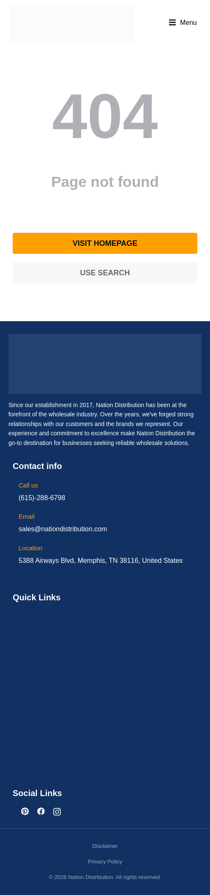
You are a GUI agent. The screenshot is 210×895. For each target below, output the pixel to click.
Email (27, 516)
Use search (105, 273)
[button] (183, 22)
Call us (28, 485)
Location (31, 547)
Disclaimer (105, 846)
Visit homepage (105, 243)
